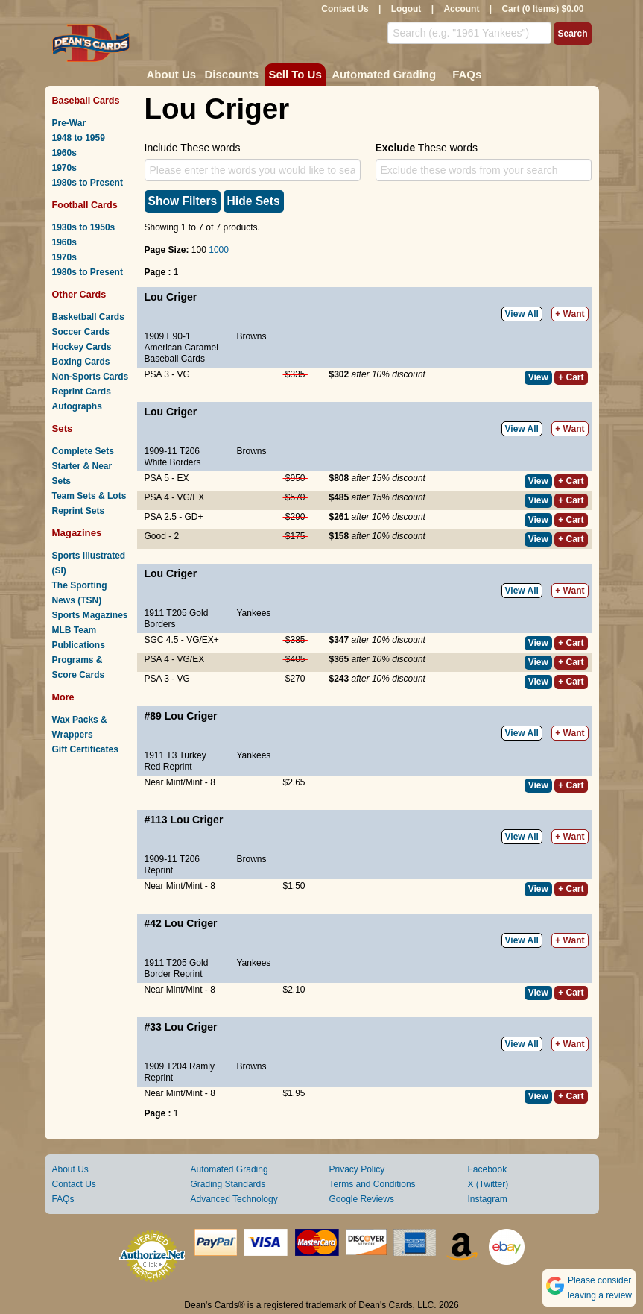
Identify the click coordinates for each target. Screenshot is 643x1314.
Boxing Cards (81, 361)
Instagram (487, 1199)
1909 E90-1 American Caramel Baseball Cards (181, 347)
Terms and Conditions (372, 1184)
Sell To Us (294, 74)
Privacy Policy (357, 1169)
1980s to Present (87, 182)
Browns (252, 336)
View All (522, 314)
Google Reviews (361, 1199)
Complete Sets (83, 451)
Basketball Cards (88, 317)
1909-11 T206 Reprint (172, 865)
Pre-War (69, 123)
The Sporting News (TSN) (79, 593)
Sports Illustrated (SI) (89, 563)
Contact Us (344, 9)
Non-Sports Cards (90, 376)
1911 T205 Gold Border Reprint (177, 968)
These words (427, 148)
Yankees (254, 613)
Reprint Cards (81, 391)
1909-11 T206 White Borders (173, 457)
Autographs (77, 406)
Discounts (232, 74)
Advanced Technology (234, 1199)
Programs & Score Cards (78, 667)
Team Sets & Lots (89, 496)
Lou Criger (171, 297)
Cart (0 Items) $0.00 (542, 9)
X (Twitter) (488, 1184)
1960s (64, 153)
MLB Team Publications (78, 637)
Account (461, 9)
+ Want (569, 314)
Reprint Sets (78, 511)
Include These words (193, 148)
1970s (64, 168)
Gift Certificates (85, 749)
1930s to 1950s (83, 227)
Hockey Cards (82, 347)
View (538, 377)
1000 (219, 250)
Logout (406, 9)
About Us (172, 74)
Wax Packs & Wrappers (79, 727)
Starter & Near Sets (82, 473)
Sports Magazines (90, 615)
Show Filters (183, 201)
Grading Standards (228, 1184)
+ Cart (570, 377)
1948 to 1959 (78, 138)
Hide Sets (253, 201)
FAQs (466, 74)
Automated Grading (384, 74)
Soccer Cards (81, 332)
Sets (62, 428)
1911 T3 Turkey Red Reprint (175, 761)
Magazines (77, 532)
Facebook (487, 1169)
